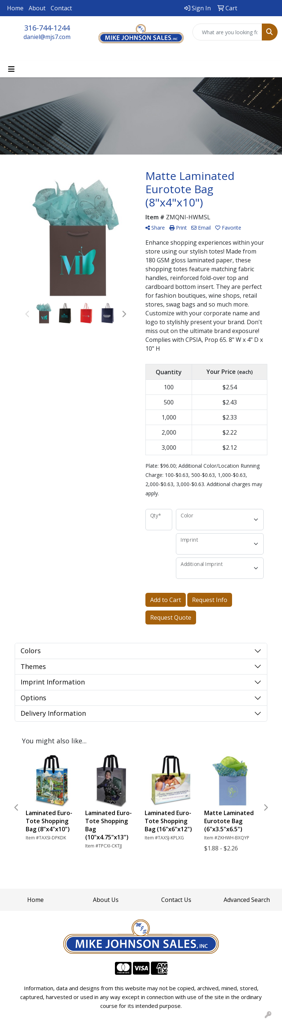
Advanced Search (247, 900)
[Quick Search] (227, 32)
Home (15, 8)
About (37, 8)
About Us (106, 900)
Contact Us (176, 900)
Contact (61, 8)
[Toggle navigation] (11, 69)
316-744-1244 (47, 28)
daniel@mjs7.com (47, 37)
